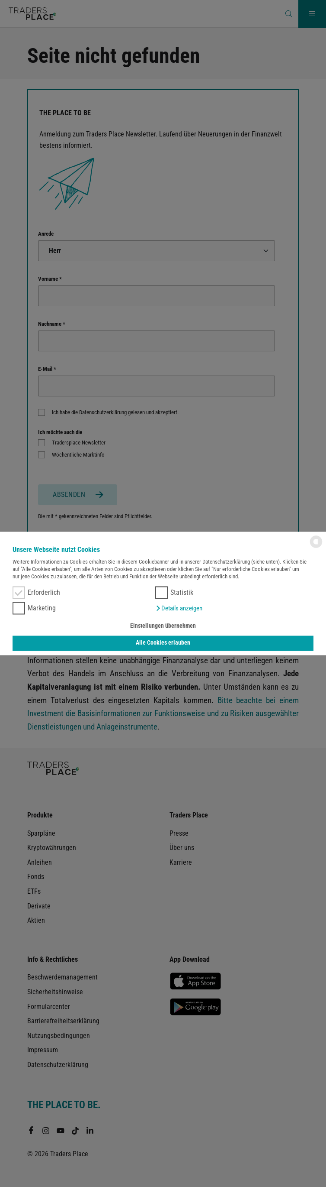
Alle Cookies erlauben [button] (163, 643)
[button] (178, 608)
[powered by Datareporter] (316, 547)
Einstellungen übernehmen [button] (163, 625)
